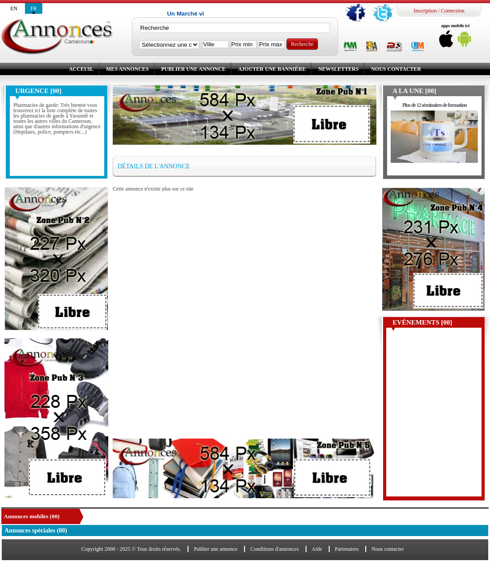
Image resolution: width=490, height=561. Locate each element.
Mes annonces (127, 69)
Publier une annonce (193, 69)
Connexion (453, 11)
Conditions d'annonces (274, 549)
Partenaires (347, 549)
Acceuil (81, 69)
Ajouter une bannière (272, 69)
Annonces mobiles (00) (32, 516)
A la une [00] (414, 90)
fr (33, 8)
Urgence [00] (38, 90)
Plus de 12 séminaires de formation (434, 105)
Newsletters (338, 69)
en (13, 8)
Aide (317, 549)
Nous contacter (396, 69)
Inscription (425, 11)
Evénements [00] (422, 322)
